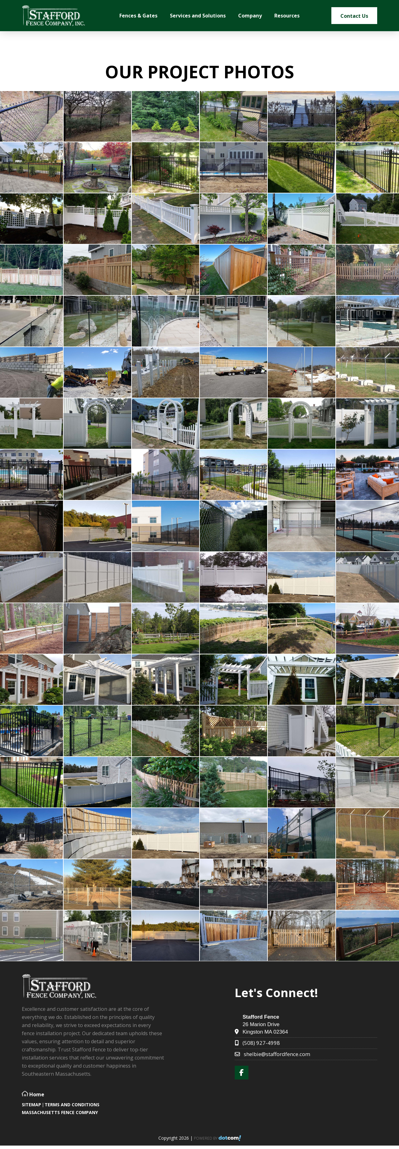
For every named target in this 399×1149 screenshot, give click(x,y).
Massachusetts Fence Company (60, 1112)
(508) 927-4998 (261, 1042)
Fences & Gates (138, 15)
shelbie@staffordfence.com (277, 1054)
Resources (287, 15)
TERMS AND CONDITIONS (72, 1105)
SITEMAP (31, 1105)
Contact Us (354, 15)
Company (250, 15)
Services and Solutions (198, 15)
